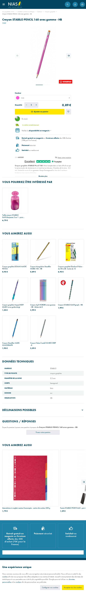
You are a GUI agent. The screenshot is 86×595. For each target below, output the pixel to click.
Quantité (18, 105)
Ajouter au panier (41, 111)
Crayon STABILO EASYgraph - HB (70, 305)
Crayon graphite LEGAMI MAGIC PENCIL (14, 267)
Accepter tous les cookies (73, 587)
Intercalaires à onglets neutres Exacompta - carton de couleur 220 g (14, 478)
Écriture (39, 12)
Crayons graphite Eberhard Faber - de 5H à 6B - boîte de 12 (70, 267)
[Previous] (17, 55)
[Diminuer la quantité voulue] (26, 105)
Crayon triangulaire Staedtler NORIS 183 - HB (40, 267)
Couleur (18, 93)
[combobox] (43, 98)
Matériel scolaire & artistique (26, 12)
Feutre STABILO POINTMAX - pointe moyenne (40, 478)
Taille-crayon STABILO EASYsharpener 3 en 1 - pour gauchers (12, 216)
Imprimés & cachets (8, 548)
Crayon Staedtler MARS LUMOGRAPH (10, 344)
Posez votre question (64, 157)
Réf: (16, 157)
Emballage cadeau (8, 551)
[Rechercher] (68, 4)
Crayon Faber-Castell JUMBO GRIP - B (43, 344)
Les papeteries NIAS (8, 12)
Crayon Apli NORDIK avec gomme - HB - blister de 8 (42, 306)
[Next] (68, 55)
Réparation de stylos (9, 544)
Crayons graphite (50, 12)
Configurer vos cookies (50, 587)
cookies (5, 576)
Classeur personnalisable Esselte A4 (69, 478)
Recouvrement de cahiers (10, 541)
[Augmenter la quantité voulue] (36, 105)
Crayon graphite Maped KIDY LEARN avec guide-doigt (13, 306)
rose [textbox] (20, 97)
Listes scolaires (7, 538)
